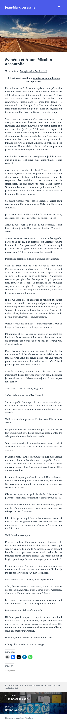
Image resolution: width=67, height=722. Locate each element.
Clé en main (51, 685)
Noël (16, 688)
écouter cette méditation (46, 77)
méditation (9, 688)
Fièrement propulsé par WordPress (19, 718)
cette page (39, 644)
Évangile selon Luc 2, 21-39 (33, 71)
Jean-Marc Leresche (20, 7)
